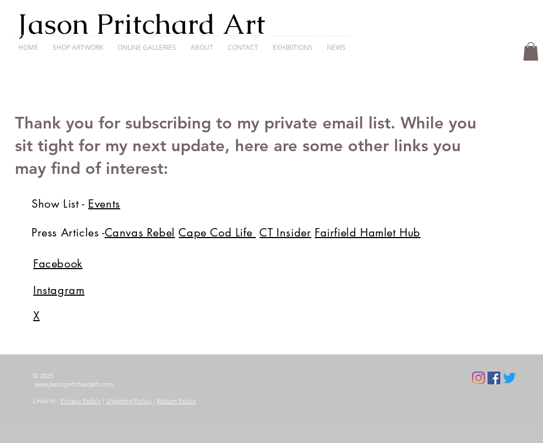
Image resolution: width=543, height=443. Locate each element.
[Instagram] (478, 378)
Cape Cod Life (216, 232)
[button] (531, 51)
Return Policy (176, 400)
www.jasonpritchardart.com (73, 384)
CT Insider (285, 232)
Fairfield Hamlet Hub (368, 232)
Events (104, 204)
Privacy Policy (80, 400)
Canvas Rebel (140, 232)
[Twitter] (509, 378)
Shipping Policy (129, 400)
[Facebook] (494, 378)
